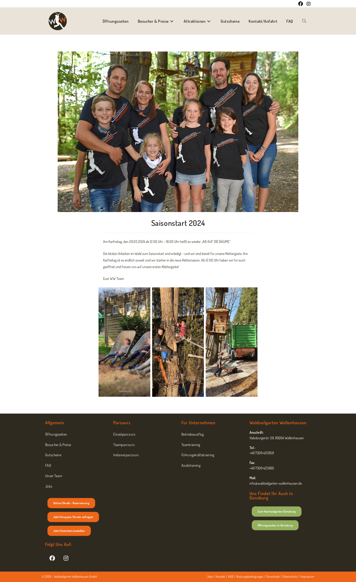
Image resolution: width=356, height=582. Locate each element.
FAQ (48, 465)
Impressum (307, 576)
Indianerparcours (126, 455)
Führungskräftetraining (197, 455)
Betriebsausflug (192, 434)
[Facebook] (52, 558)
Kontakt (220, 576)
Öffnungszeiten (56, 434)
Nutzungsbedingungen (249, 576)
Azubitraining (190, 465)
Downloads (273, 576)
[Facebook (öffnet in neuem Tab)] (301, 3)
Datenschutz (290, 576)
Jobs (48, 486)
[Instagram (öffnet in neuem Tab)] (308, 3)
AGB (230, 576)
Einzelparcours (124, 434)
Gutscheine (53, 455)
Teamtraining (190, 444)
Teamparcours (124, 444)
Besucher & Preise (58, 444)
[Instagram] (66, 558)
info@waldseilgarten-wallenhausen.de (276, 483)
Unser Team (53, 475)
